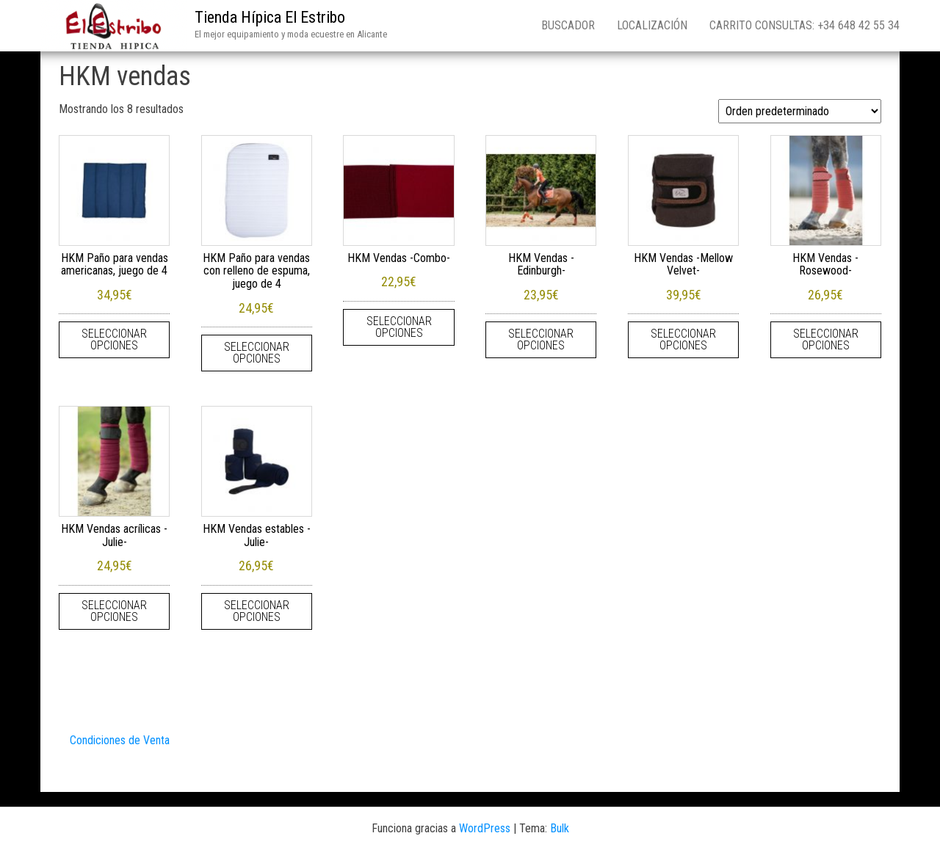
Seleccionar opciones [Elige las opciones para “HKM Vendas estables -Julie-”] (256, 611)
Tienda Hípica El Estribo (270, 17)
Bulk (559, 828)
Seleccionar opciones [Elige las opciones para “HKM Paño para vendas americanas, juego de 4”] (114, 339)
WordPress (484, 828)
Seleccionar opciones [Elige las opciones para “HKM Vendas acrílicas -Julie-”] (114, 611)
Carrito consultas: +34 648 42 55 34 (804, 25)
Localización (652, 25)
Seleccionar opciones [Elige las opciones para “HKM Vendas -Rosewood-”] (825, 339)
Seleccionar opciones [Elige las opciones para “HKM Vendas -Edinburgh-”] (541, 339)
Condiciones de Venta (120, 740)
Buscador (568, 25)
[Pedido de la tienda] (799, 111)
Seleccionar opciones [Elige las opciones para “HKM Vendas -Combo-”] (399, 327)
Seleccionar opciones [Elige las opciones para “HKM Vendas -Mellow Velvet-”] (683, 339)
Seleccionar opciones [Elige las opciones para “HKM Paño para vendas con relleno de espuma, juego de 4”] (256, 353)
